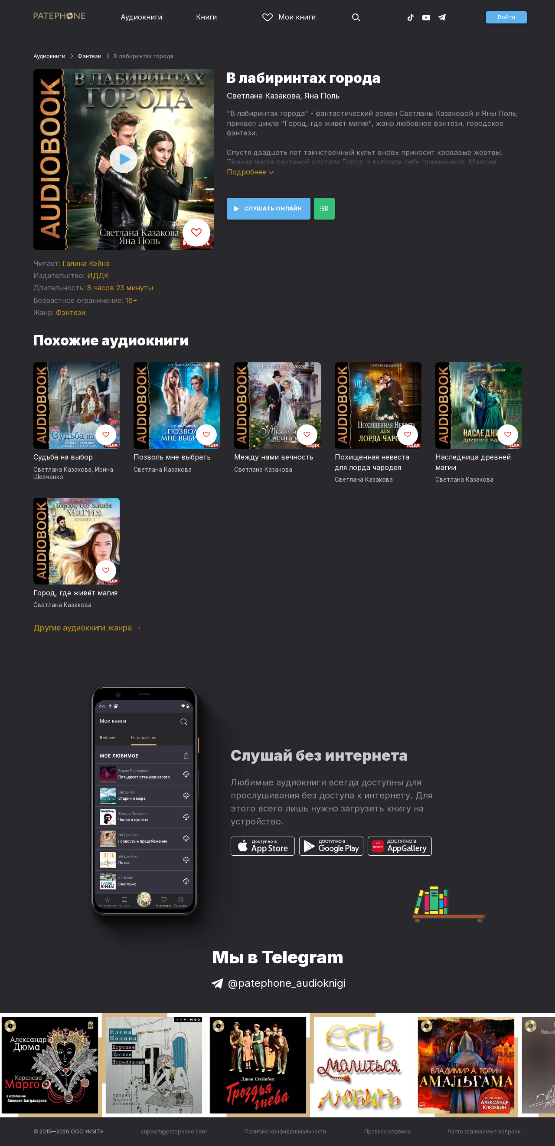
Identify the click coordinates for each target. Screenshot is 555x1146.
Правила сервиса (387, 1131)
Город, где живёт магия (75, 592)
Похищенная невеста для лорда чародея (372, 462)
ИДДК (98, 275)
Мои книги (289, 17)
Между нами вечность (273, 457)
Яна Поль (322, 95)
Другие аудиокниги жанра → (87, 627)
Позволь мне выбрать (172, 457)
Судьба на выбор (63, 457)
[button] (506, 17)
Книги (206, 17)
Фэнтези (89, 56)
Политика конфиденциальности (285, 1131)
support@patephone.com (174, 1131)
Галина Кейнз (85, 263)
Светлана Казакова (263, 95)
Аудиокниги (141, 17)
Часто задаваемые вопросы (485, 1131)
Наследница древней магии (473, 462)
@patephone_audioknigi (277, 983)
